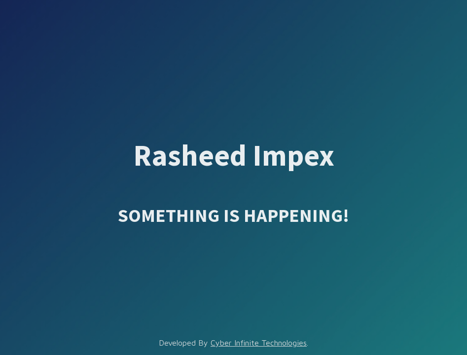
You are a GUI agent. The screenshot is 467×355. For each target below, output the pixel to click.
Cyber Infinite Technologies (259, 342)
